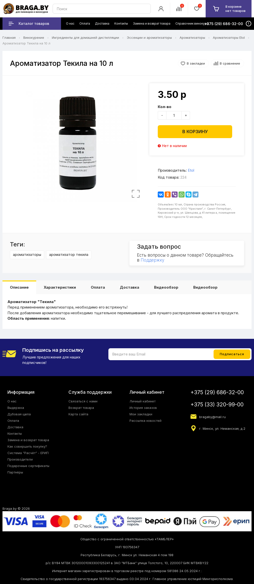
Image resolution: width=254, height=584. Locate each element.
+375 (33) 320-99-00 (217, 404)
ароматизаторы (27, 254)
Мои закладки (140, 414)
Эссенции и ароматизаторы (149, 37)
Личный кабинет (142, 401)
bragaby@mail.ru (212, 417)
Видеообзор (166, 287)
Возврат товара (81, 407)
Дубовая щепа (19, 414)
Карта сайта (78, 414)
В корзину (195, 131)
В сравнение (230, 63)
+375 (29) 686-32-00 (217, 392)
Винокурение (33, 37)
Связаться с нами (82, 401)
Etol (191, 170)
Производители (20, 459)
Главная (9, 37)
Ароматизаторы (192, 37)
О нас (12, 401)
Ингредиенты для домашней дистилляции (85, 37)
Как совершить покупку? (27, 446)
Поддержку (152, 260)
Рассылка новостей (145, 420)
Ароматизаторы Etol (229, 37)
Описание (19, 287)
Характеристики (60, 287)
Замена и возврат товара (28, 440)
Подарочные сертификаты (28, 465)
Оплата (98, 287)
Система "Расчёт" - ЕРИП (28, 453)
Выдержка (15, 407)
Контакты (14, 433)
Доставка (129, 287)
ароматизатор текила (68, 254)
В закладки (196, 63)
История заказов (143, 407)
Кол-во (164, 106)
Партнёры (15, 472)
